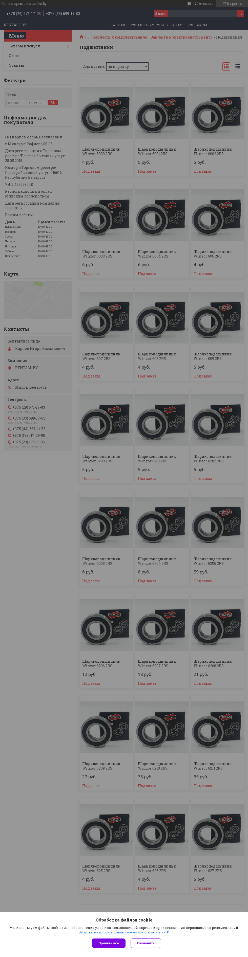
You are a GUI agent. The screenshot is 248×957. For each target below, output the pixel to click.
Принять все (108, 943)
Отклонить (146, 943)
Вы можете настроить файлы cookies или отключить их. (122, 932)
